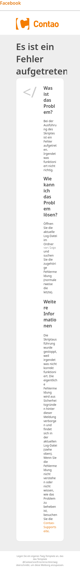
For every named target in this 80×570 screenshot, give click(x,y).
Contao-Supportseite (50, 527)
